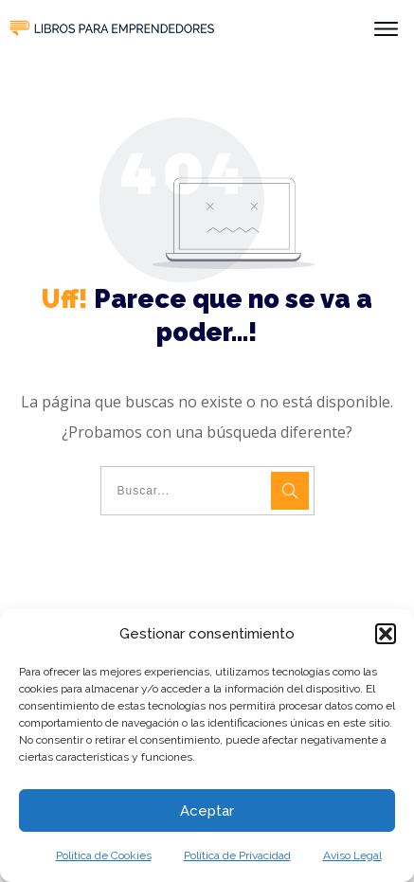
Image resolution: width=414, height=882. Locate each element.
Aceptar (207, 810)
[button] (385, 633)
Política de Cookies (104, 855)
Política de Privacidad (237, 855)
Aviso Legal (352, 855)
